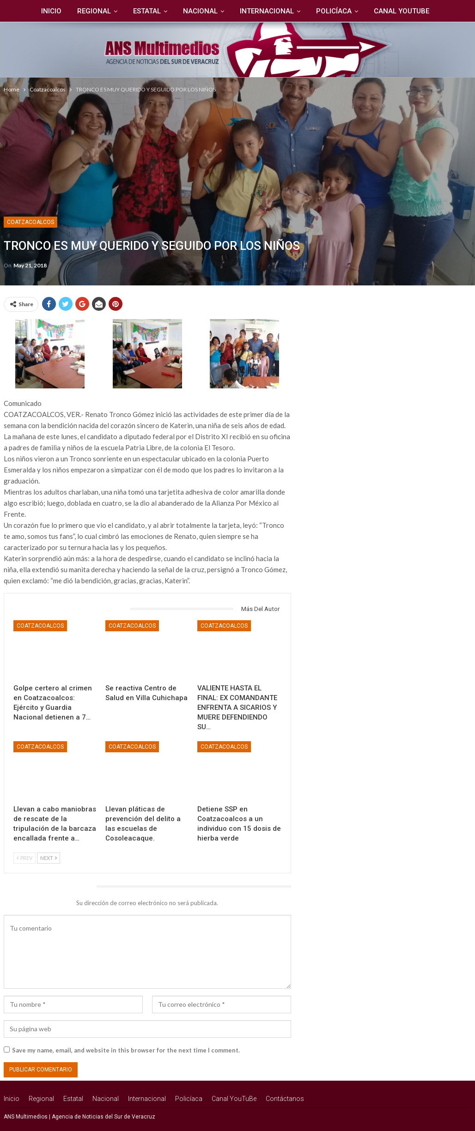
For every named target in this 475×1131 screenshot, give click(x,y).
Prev (24, 858)
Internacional (249, 11)
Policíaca (317, 11)
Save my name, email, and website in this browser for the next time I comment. (126, 1050)
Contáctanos (285, 1098)
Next (48, 858)
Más (439, 11)
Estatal (126, 11)
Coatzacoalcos (30, 222)
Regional (72, 11)
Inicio (28, 11)
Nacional (181, 11)
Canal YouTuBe (386, 11)
